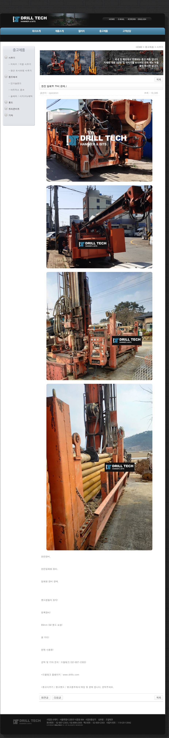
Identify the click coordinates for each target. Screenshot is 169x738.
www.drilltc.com (71, 674)
